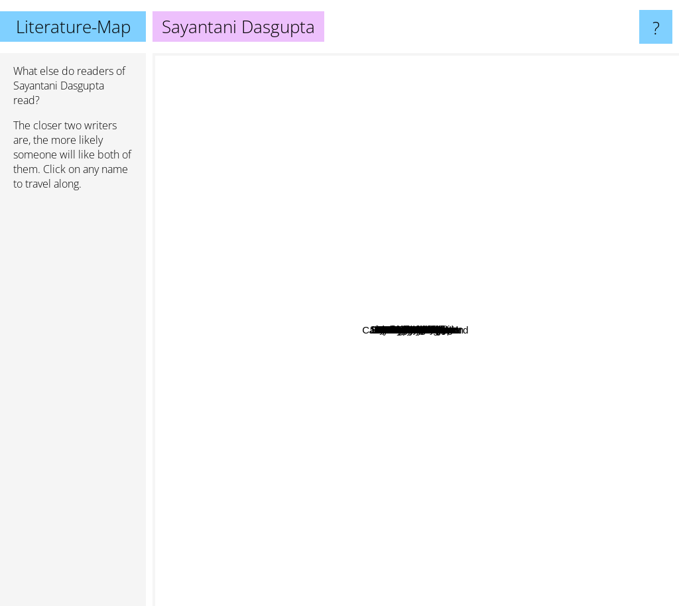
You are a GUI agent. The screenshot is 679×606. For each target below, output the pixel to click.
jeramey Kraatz (435, 194)
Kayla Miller (350, 331)
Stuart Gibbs (426, 96)
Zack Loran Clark (507, 375)
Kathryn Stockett (219, 419)
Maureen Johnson (595, 411)
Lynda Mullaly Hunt (553, 185)
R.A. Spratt (287, 269)
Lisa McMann (528, 431)
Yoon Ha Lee (561, 304)
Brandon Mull (231, 322)
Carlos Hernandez (437, 270)
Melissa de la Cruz (520, 489)
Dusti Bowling (490, 276)
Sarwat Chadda (416, 287)
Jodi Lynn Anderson (329, 372)
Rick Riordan (456, 597)
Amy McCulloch (451, 351)
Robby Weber (374, 357)
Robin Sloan (389, 150)
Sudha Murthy (386, 168)
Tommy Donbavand (358, 398)
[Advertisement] (73, 404)
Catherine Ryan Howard (286, 404)
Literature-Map (73, 26)
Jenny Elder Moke (421, 444)
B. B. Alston (360, 418)
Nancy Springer (301, 292)
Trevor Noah (304, 310)
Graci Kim (456, 293)
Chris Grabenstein (284, 207)
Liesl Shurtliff (295, 325)
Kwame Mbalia (451, 233)
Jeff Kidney (493, 391)
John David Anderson (483, 320)
